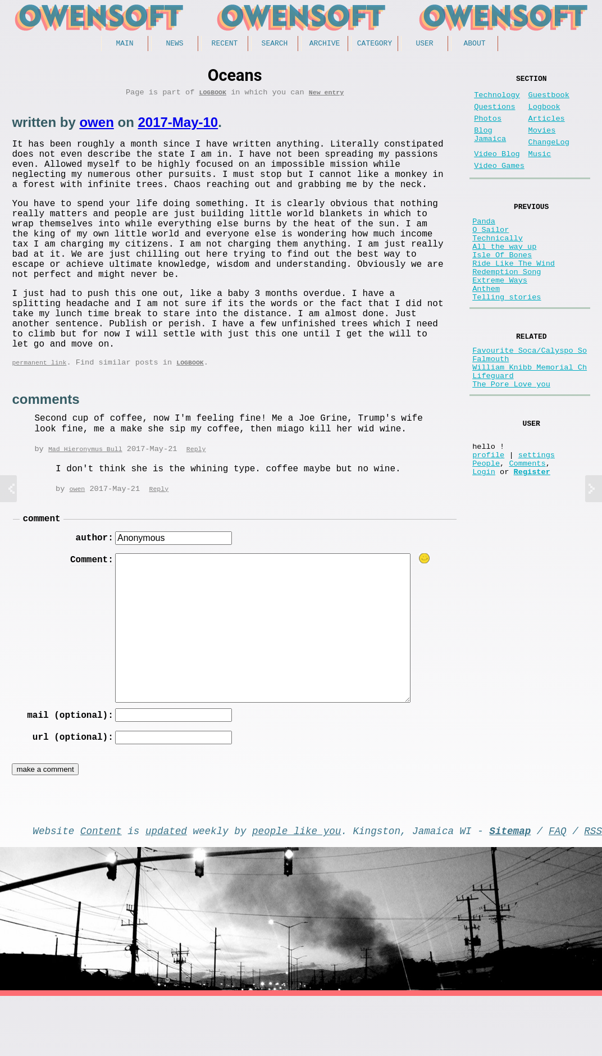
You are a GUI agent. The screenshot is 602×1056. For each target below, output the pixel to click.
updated (166, 888)
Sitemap (510, 888)
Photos (487, 127)
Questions (494, 113)
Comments (527, 529)
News (174, 44)
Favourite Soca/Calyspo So (529, 397)
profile (488, 518)
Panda (483, 243)
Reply (196, 498)
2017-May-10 (178, 126)
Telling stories (506, 339)
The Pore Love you (511, 439)
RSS (593, 888)
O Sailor (490, 254)
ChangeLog (548, 156)
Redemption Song (506, 307)
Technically (497, 265)
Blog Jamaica (490, 147)
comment (41, 570)
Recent (225, 44)
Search (275, 44)
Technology (497, 99)
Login (483, 540)
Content (101, 888)
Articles (546, 127)
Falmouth (490, 407)
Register (532, 540)
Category (374, 44)
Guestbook (548, 99)
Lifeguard (492, 429)
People (486, 529)
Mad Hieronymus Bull (85, 498)
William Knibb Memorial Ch (529, 418)
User (424, 44)
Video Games (499, 184)
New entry (326, 96)
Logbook (212, 96)
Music (539, 170)
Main (124, 44)
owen (96, 126)
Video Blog (497, 170)
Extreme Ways (499, 318)
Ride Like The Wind (513, 297)
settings (536, 518)
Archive (324, 44)
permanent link (39, 411)
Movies (541, 141)
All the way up (504, 275)
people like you (296, 888)
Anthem (486, 329)
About (474, 44)
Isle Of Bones (502, 286)
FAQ (558, 888)
